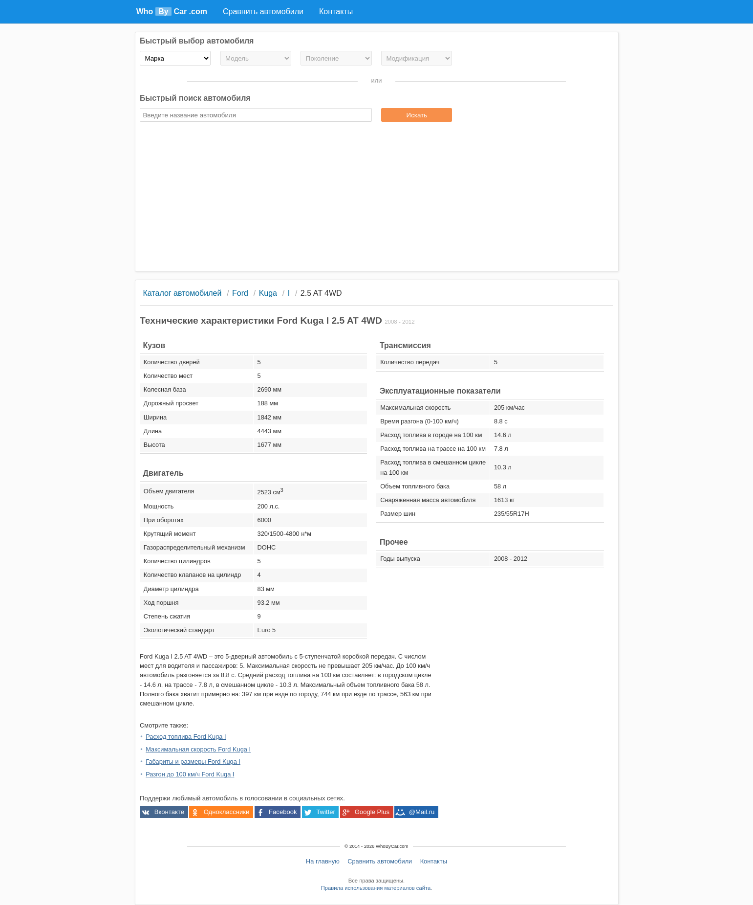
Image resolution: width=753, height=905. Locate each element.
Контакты (433, 861)
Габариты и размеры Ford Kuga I (193, 761)
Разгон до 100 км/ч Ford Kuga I (190, 774)
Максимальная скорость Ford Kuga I (198, 749)
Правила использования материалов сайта (375, 888)
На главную (323, 861)
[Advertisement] (376, 198)
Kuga (268, 293)
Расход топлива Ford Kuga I (186, 736)
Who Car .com (171, 11)
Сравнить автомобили (379, 861)
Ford (240, 293)
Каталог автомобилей (182, 293)
